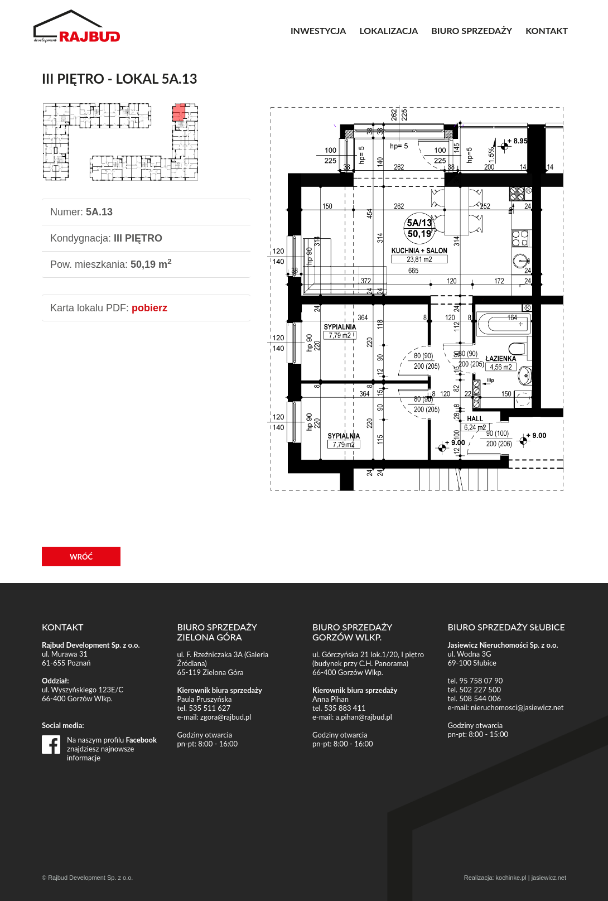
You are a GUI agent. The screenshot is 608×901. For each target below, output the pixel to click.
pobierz (149, 308)
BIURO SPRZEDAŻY (471, 30)
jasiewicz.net (549, 877)
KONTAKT (546, 30)
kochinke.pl (511, 877)
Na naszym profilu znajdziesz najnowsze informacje (112, 744)
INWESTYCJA (318, 30)
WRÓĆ (81, 556)
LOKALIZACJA (388, 30)
